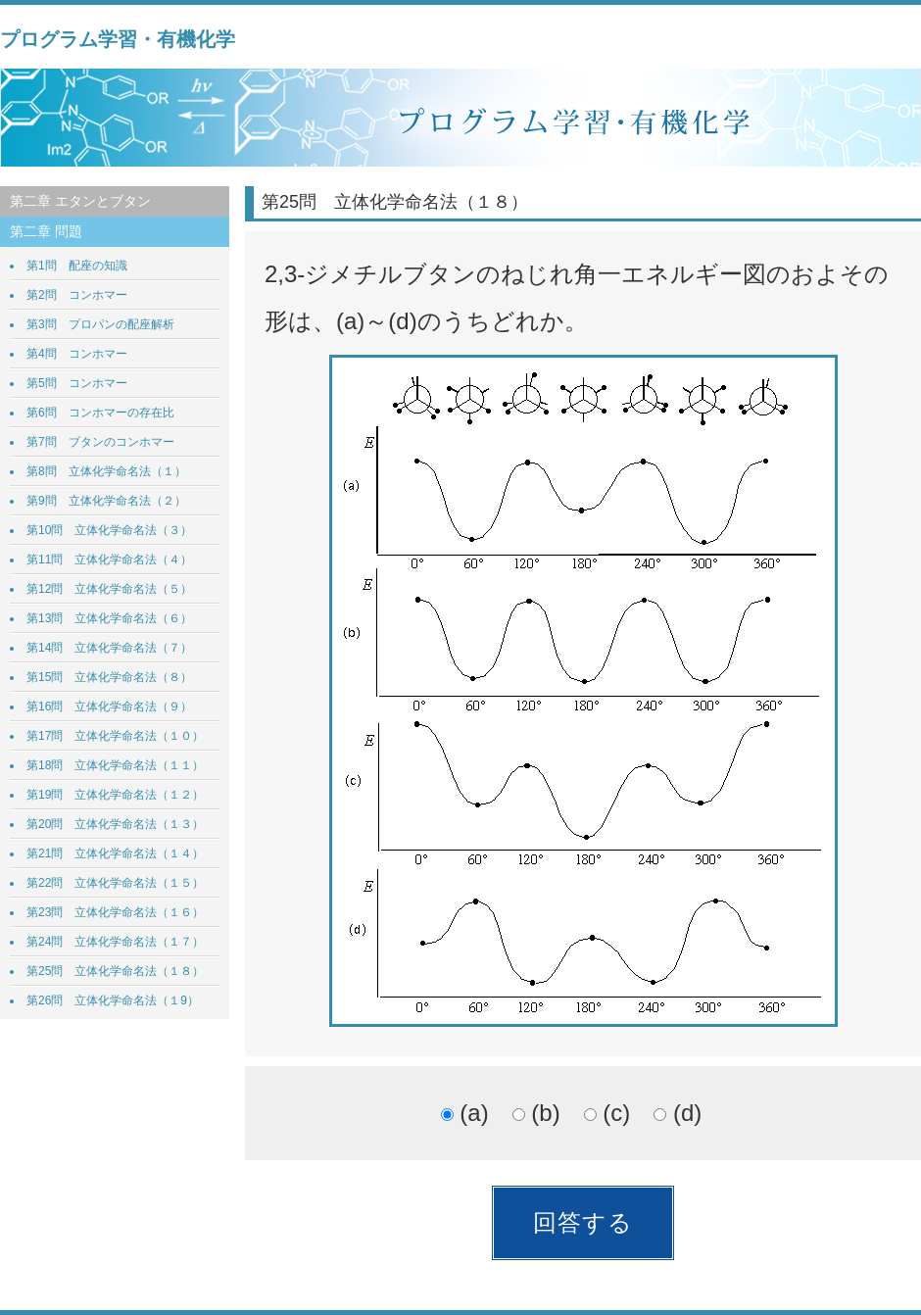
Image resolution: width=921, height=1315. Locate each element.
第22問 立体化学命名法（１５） (115, 883)
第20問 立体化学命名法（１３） (115, 824)
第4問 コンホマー (76, 354)
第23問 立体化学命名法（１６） (115, 912)
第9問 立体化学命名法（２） (106, 501)
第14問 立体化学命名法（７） (109, 648)
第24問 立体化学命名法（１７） (115, 942)
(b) (536, 1112)
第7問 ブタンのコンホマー (100, 442)
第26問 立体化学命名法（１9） (112, 1000)
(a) (465, 1112)
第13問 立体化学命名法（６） (109, 618)
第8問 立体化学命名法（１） (106, 471)
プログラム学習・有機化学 (117, 39)
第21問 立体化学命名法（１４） (115, 853)
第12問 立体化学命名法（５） (109, 589)
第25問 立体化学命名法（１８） (115, 971)
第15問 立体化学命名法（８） (109, 677)
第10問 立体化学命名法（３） (109, 530)
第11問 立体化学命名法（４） (109, 559)
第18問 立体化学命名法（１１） (115, 765)
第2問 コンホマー (76, 295)
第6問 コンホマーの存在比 (100, 412)
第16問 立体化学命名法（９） (109, 706)
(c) (607, 1112)
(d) (678, 1112)
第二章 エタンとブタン (80, 201)
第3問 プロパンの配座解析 (100, 324)
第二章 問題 (46, 231)
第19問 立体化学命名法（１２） (115, 795)
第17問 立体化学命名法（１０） (115, 736)
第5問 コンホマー (76, 383)
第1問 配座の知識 (76, 265)
